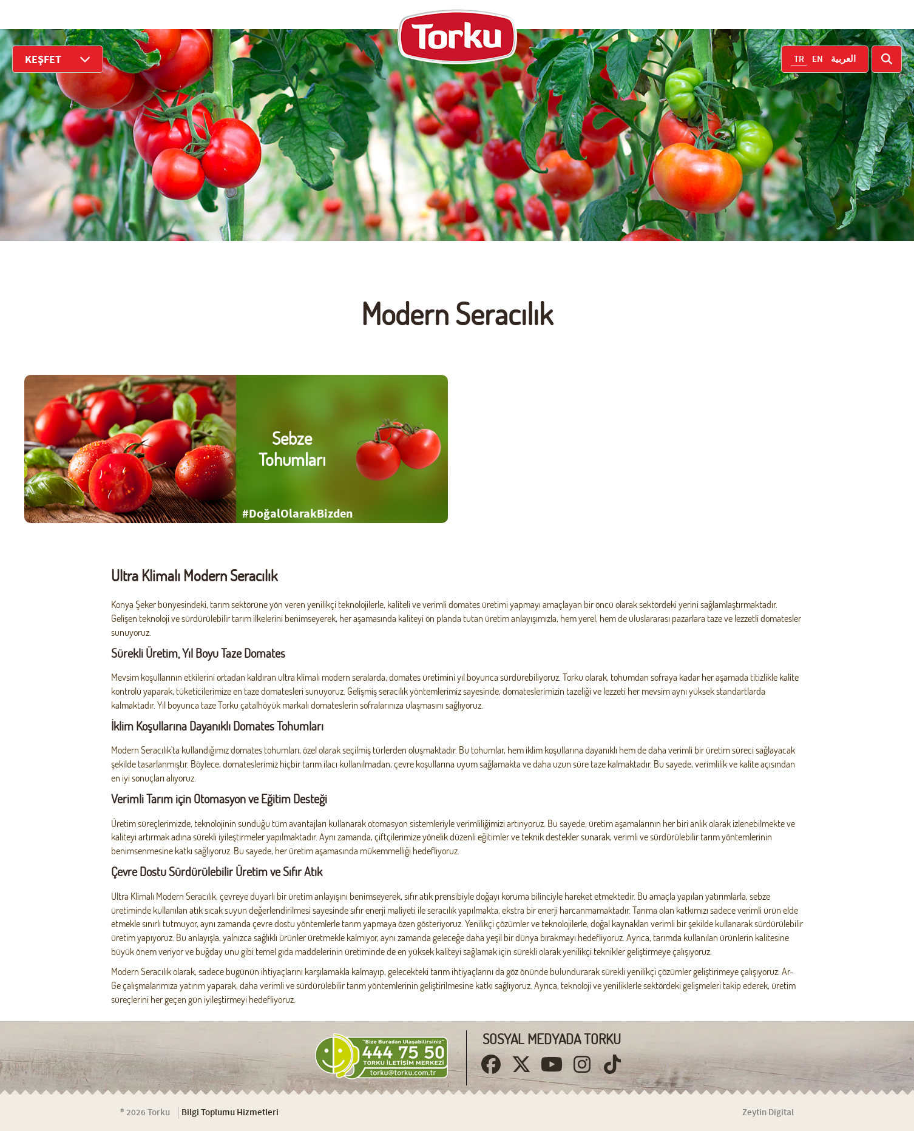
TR (799, 59)
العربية (843, 59)
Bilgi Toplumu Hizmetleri (230, 1113)
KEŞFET (58, 59)
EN (817, 59)
